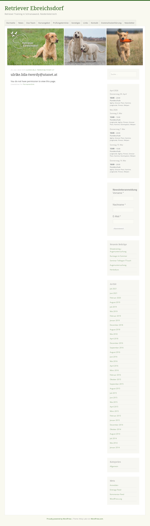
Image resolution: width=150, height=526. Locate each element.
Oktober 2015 (115, 379)
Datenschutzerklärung (111, 23)
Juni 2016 (113, 356)
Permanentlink (28, 84)
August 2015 (115, 388)
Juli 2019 (113, 307)
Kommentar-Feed (117, 494)
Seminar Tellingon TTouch (120, 260)
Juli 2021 (113, 288)
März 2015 (114, 411)
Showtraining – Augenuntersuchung (118, 250)
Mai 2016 (113, 361)
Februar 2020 (115, 298)
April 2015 (114, 406)
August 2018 (115, 329)
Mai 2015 (113, 402)
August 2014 (115, 434)
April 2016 (114, 366)
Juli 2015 (113, 393)
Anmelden (114, 485)
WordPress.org (116, 499)
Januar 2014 (115, 447)
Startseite (10, 23)
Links (85, 23)
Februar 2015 (115, 415)
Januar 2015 (115, 420)
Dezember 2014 (116, 425)
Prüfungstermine (60, 23)
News (20, 23)
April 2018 (114, 338)
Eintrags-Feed (115, 490)
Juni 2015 (113, 397)
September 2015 (116, 384)
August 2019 (115, 302)
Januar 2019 (115, 320)
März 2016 (114, 370)
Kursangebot (44, 23)
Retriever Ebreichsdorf (34, 8)
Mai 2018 (113, 334)
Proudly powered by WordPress (59, 519)
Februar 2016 (115, 375)
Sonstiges (75, 23)
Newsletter (129, 23)
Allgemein (114, 466)
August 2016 (115, 352)
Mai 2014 (113, 443)
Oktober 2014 (115, 429)
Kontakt (94, 23)
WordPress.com (97, 519)
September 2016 (116, 347)
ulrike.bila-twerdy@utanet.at (40, 70)
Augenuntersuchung (118, 265)
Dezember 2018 (116, 325)
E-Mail (117, 216)
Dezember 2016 (116, 343)
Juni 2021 (113, 293)
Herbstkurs (114, 269)
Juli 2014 (113, 438)
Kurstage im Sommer (118, 256)
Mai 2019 (113, 311)
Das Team (30, 23)
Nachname (119, 204)
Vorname (118, 193)
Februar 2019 (115, 316)
